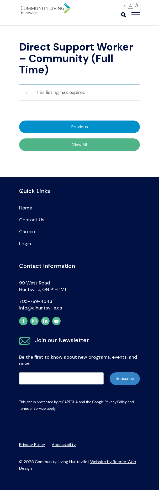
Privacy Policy (116, 402)
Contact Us (31, 220)
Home (25, 208)
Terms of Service (32, 408)
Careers (27, 231)
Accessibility (64, 444)
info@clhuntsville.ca (40, 308)
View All (79, 144)
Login (25, 244)
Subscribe (124, 378)
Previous (79, 126)
